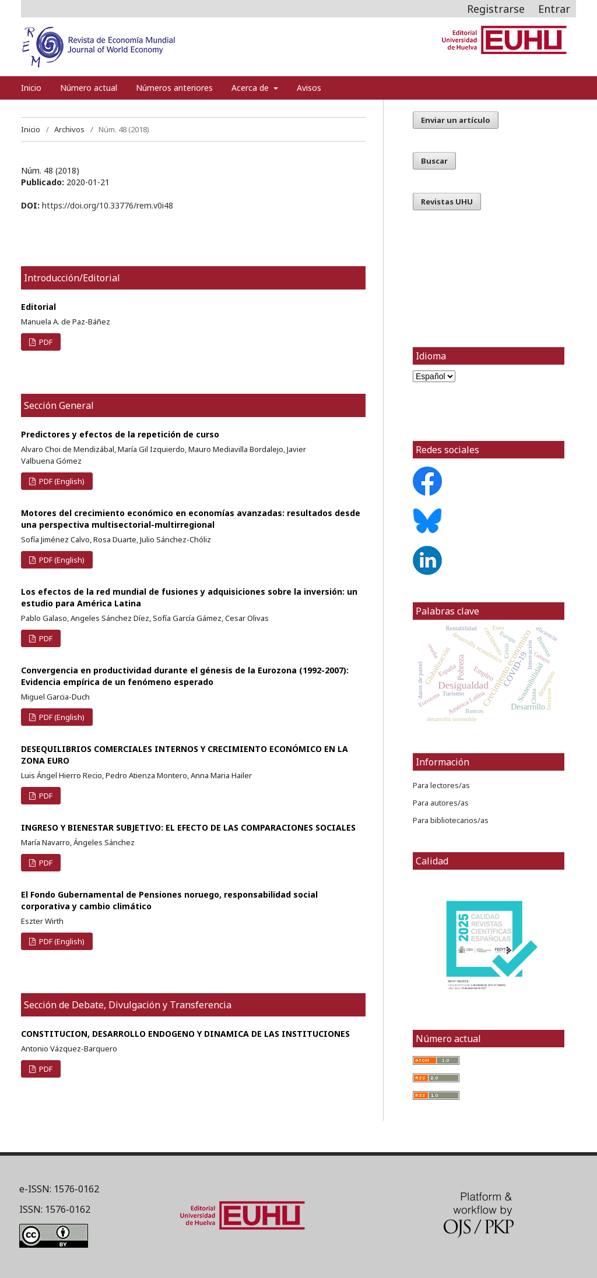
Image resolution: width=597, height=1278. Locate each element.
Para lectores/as (441, 785)
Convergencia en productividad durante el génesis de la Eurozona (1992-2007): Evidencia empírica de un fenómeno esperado (185, 676)
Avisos (309, 87)
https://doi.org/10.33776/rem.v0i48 (107, 205)
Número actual (88, 87)
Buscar (434, 161)
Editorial (38, 306)
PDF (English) (61, 481)
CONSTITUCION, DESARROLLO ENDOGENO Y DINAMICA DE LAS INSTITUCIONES (185, 1033)
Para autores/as (441, 802)
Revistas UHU (447, 201)
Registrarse (496, 9)
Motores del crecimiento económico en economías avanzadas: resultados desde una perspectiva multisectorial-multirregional (190, 518)
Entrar (554, 9)
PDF (44, 342)
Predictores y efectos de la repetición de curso (120, 434)
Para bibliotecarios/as (451, 820)
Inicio (31, 87)
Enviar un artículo (455, 120)
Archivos (69, 129)
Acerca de (251, 87)
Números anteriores (174, 87)
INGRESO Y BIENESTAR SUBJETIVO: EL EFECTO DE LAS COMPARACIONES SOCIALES (188, 827)
